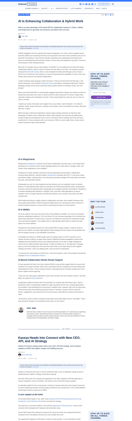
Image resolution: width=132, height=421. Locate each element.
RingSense (31, 164)
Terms (102, 104)
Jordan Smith (99, 212)
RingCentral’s (52, 175)
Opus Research (37, 278)
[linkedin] (83, 4)
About (98, 8)
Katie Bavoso (99, 217)
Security (45, 8)
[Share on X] (108, 15)
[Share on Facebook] (105, 15)
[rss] (89, 4)
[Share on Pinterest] (110, 15)
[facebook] (80, 4)
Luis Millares (99, 223)
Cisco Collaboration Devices (35, 255)
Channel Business (32, 8)
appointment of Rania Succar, (62, 405)
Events (104, 8)
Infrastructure (62, 8)
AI (52, 8)
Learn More (35, 48)
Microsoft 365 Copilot (31, 72)
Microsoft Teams (48, 83)
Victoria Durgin (100, 228)
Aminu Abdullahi (25, 354)
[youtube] (86, 4)
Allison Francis (100, 207)
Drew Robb (23, 36)
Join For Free (101, 97)
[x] (95, 4)
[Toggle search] (113, 4)
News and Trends (24, 14)
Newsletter (104, 4)
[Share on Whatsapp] (113, 15)
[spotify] (92, 4)
